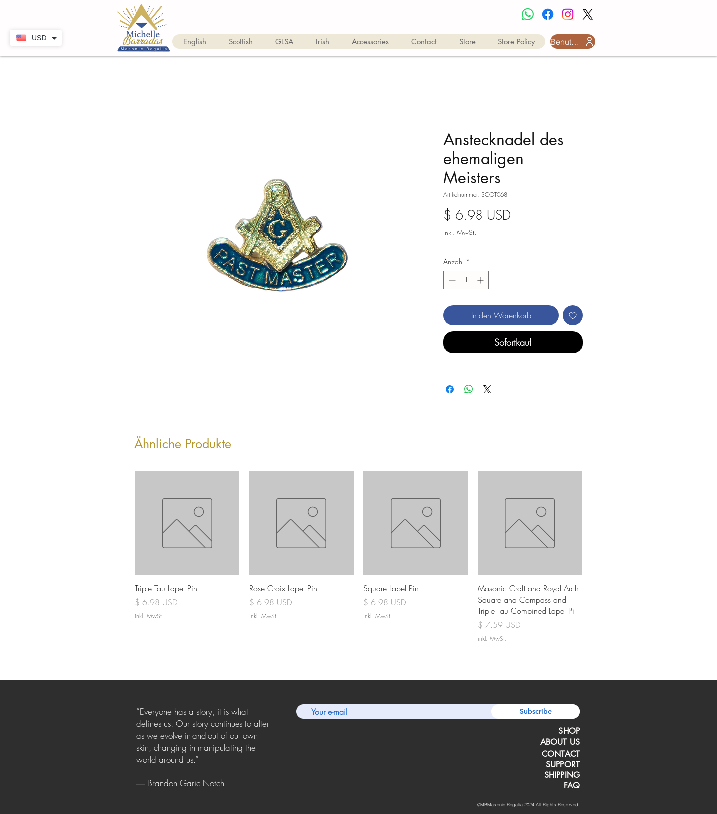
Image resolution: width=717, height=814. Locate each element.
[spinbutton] (466, 280)
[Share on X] (487, 389)
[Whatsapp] (527, 14)
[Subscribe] (535, 711)
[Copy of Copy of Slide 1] (203, 791)
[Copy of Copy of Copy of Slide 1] (216, 791)
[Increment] (481, 280)
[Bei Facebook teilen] (450, 389)
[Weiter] (268, 748)
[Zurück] (138, 748)
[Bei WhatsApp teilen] (469, 389)
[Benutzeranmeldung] (572, 41)
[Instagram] (567, 14)
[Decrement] (451, 280)
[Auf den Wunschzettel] (573, 315)
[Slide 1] (190, 791)
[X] (587, 14)
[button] (194, 41)
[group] (358, 556)
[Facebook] (547, 14)
